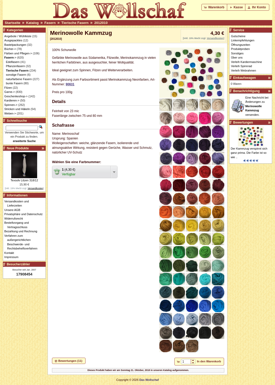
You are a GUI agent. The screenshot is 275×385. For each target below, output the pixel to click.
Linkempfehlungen (242, 40)
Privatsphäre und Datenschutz (25, 214)
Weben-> (10, 113)
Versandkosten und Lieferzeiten (18, 203)
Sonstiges (237, 53)
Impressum (12, 257)
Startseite (12, 23)
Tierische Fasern (75, 23)
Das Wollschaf (149, 379)
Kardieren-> (11, 100)
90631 (70, 84)
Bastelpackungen (15, 44)
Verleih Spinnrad (241, 66)
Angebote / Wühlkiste (17, 36)
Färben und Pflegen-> (18, 53)
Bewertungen (243, 122)
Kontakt (10, 252)
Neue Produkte (18, 148)
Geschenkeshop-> (16, 96)
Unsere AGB (13, 209)
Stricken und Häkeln (17, 109)
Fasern (50, 23)
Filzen (8, 87)
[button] (214, 7)
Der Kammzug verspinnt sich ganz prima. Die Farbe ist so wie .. (249, 153)
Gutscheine (238, 36)
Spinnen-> (10, 104)
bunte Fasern (14, 83)
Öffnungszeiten (240, 44)
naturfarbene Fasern (19, 79)
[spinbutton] (185, 361)
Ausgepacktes (13, 40)
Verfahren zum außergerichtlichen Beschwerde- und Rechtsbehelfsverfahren (22, 242)
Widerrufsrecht (15, 218)
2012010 (101, 23)
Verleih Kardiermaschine (246, 61)
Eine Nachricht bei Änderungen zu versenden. (257, 106)
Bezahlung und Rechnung (22, 231)
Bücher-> (10, 48)
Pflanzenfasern (15, 66)
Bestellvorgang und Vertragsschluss (18, 225)
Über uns (237, 57)
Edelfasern (13, 61)
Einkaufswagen (244, 78)
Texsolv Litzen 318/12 (24, 180)
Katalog (32, 23)
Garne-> (9, 91)
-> (10, 57)
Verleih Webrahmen (243, 70)
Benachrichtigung (246, 91)
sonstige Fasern (16, 74)
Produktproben (240, 48)
